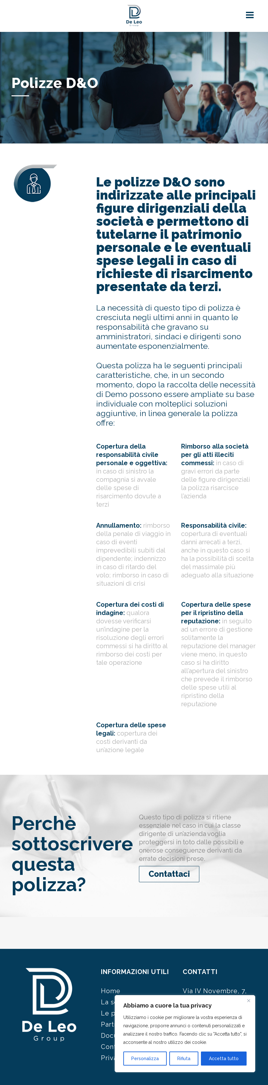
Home (110, 991)
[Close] (248, 1000)
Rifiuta (183, 1058)
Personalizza (145, 1058)
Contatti (114, 1047)
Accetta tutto (224, 1058)
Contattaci (169, 874)
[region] (185, 1033)
